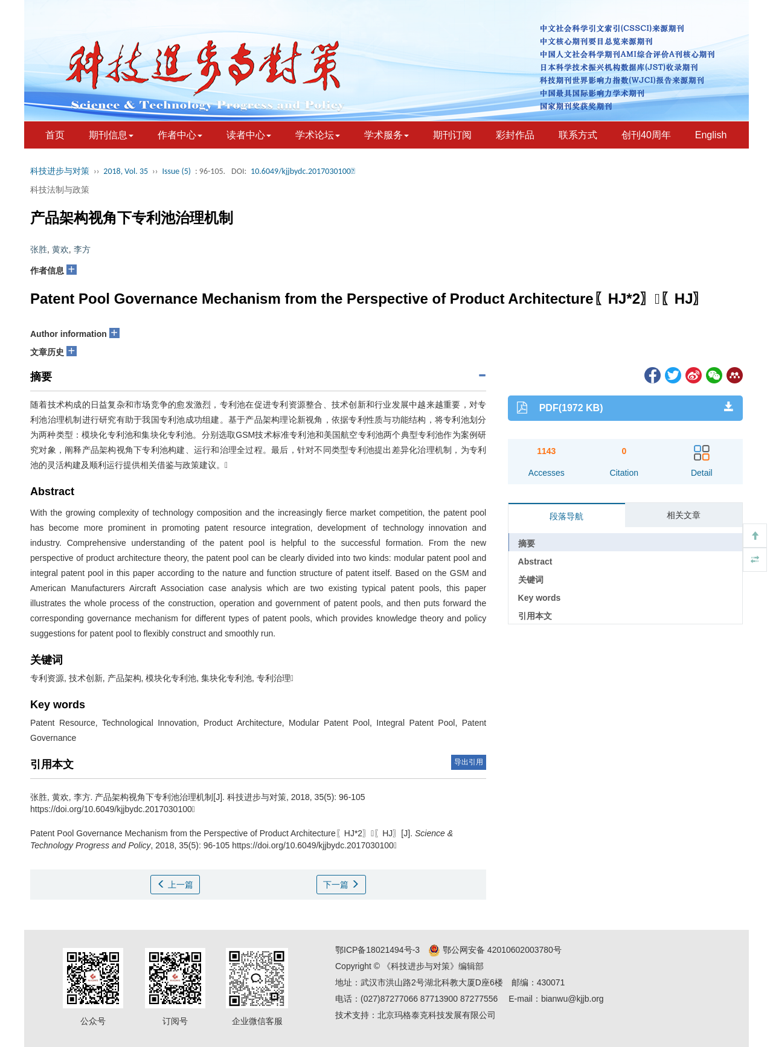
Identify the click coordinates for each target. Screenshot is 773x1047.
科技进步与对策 (59, 171)
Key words (539, 598)
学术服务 (386, 135)
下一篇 (341, 884)
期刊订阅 (452, 135)
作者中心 (180, 135)
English (710, 135)
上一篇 (175, 884)
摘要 (526, 543)
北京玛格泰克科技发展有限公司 (436, 1015)
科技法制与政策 (59, 189)
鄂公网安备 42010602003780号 (495, 950)
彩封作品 (515, 135)
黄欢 (60, 249)
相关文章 (684, 515)
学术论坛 (317, 135)
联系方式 (578, 135)
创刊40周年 (646, 135)
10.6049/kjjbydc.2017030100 (303, 171)
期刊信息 (111, 135)
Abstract (535, 561)
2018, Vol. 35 (125, 171)
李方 (82, 249)
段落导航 (566, 516)
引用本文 (535, 616)
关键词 (531, 579)
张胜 (38, 249)
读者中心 (248, 135)
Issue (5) (176, 171)
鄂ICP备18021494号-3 (377, 950)
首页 (55, 135)
